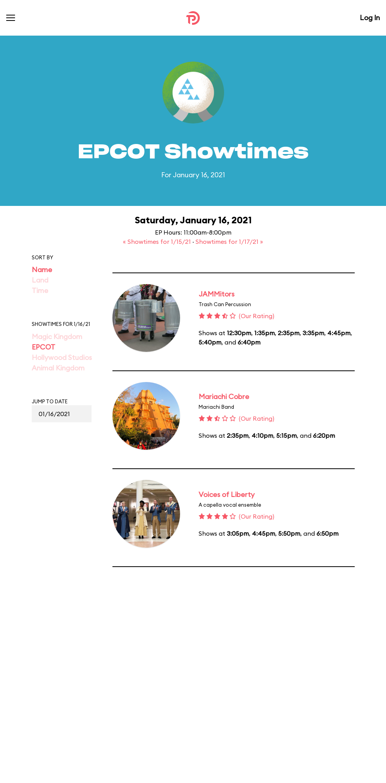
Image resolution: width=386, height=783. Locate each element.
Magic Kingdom (57, 336)
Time (40, 290)
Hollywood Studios (62, 357)
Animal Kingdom (58, 367)
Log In (370, 17)
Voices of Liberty (227, 494)
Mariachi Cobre (224, 396)
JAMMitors (217, 294)
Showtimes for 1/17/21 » (229, 241)
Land (40, 280)
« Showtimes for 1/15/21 (157, 241)
